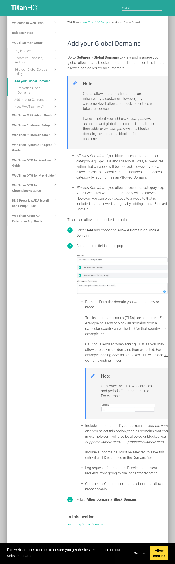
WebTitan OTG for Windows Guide (34, 162)
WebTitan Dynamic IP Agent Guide (34, 147)
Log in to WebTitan (35, 50)
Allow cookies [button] (159, 553)
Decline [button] (139, 553)
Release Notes (34, 32)
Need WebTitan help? (35, 106)
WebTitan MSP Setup (34, 41)
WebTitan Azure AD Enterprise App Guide (34, 218)
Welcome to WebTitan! (34, 22)
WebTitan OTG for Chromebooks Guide (34, 187)
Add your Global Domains (35, 81)
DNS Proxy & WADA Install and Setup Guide (34, 202)
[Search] (142, 7)
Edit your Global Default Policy (35, 71)
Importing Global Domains (29, 90)
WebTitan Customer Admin (34, 134)
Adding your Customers (35, 99)
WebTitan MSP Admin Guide (34, 114)
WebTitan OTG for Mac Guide (34, 174)
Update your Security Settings (35, 60)
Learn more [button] (30, 556)
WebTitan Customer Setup (34, 124)
